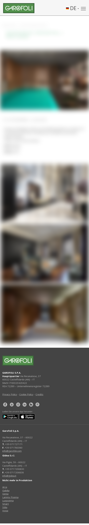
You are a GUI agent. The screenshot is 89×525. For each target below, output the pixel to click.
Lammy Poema (10, 497)
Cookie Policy (26, 394)
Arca (4, 487)
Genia (5, 493)
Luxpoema (8, 500)
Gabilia (5, 490)
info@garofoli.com (12, 450)
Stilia (4, 507)
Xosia (5, 510)
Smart (5, 503)
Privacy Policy (9, 394)
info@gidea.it (9, 475)
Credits (39, 394)
